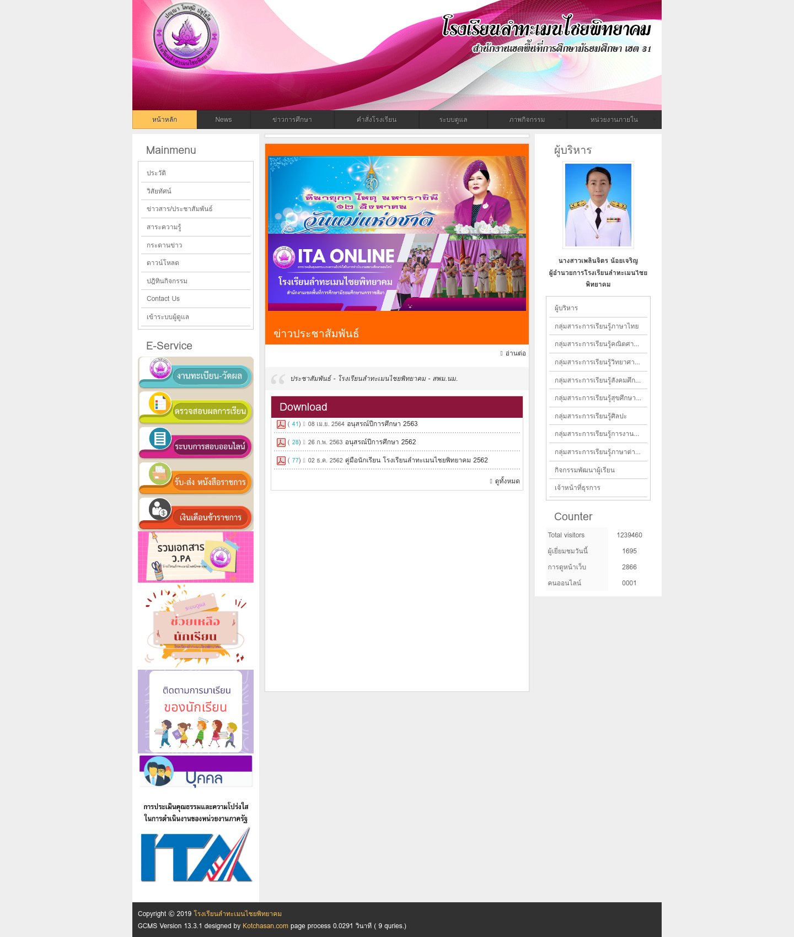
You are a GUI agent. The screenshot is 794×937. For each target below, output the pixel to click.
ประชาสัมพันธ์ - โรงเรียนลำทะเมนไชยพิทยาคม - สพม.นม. (374, 378)
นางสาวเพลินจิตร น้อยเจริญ (599, 260)
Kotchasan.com (265, 925)
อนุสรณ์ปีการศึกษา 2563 (382, 423)
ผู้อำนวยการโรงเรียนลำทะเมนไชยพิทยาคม (598, 278)
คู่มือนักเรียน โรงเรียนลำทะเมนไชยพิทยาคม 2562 (416, 460)
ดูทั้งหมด (507, 481)
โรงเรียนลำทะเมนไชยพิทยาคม (314, 29)
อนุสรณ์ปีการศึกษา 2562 (380, 442)
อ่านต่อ (516, 353)
